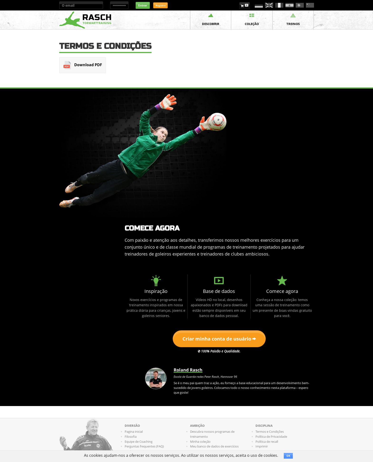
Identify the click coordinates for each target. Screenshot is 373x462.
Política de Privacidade (271, 436)
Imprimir (261, 446)
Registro (161, 5)
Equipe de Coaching (138, 441)
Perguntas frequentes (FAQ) (144, 446)
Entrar (142, 5)
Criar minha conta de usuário (219, 339)
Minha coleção (200, 441)
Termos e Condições (269, 431)
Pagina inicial (134, 431)
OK (288, 455)
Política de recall (266, 441)
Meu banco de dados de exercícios (214, 446)
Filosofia (131, 436)
